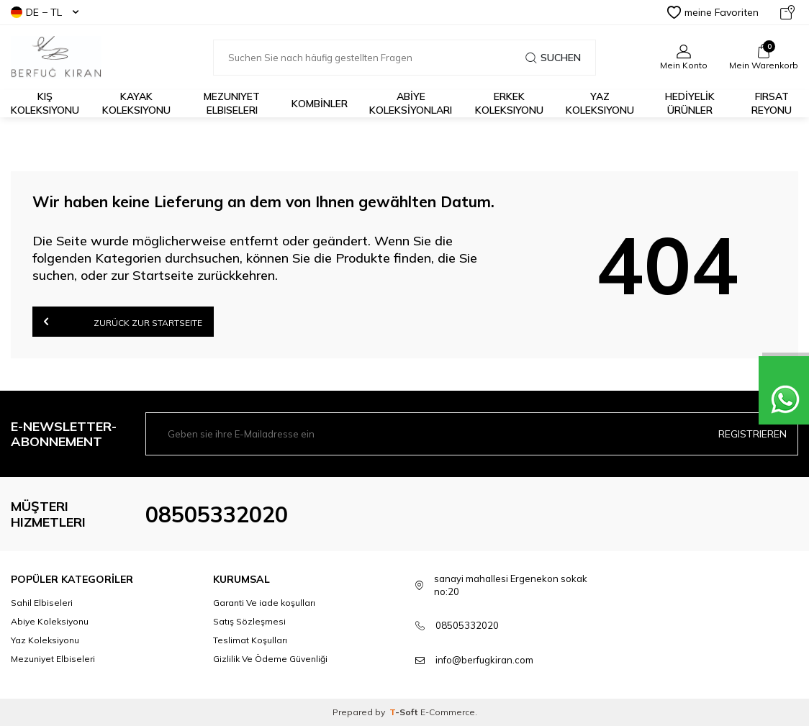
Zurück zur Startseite (123, 321)
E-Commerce (447, 712)
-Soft (404, 712)
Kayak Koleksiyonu (136, 103)
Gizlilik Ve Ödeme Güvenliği (270, 658)
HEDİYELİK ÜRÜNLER (690, 103)
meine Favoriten (713, 12)
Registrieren (752, 433)
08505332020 (216, 514)
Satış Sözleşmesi (249, 621)
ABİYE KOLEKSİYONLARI (410, 103)
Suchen (553, 57)
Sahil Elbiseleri (42, 602)
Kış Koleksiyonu (45, 103)
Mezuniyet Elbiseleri (232, 103)
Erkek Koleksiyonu (509, 103)
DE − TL (44, 12)
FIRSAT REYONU (771, 103)
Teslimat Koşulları (250, 640)
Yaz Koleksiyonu (600, 103)
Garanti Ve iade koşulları (264, 602)
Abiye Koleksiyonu (50, 621)
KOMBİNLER (319, 103)
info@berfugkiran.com (484, 660)
